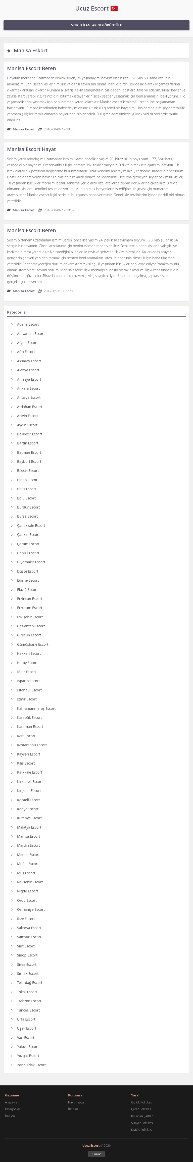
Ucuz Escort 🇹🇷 (96, 8)
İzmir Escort (24, 699)
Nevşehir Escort (27, 882)
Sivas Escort (23, 964)
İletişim (73, 1109)
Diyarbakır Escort (28, 562)
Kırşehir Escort (26, 790)
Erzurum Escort (26, 607)
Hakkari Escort (26, 653)
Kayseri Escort (25, 754)
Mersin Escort (25, 854)
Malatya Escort (26, 827)
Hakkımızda (76, 1102)
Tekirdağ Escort (26, 982)
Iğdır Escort (23, 671)
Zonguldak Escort (28, 1065)
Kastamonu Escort (29, 744)
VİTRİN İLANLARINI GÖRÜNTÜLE (96, 25)
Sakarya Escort (26, 927)
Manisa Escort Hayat (31, 149)
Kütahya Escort (26, 818)
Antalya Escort (25, 397)
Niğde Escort (24, 891)
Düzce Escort (24, 571)
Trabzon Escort (26, 1000)
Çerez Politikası (141, 1109)
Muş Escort (23, 873)
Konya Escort (24, 808)
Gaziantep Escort (28, 626)
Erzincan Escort (26, 598)
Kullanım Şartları (142, 1116)
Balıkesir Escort (26, 434)
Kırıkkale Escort (26, 772)
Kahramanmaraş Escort (33, 708)
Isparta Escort (25, 680)
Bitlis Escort (23, 488)
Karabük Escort (26, 717)
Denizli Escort (25, 552)
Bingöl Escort (25, 479)
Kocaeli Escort (25, 799)
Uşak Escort (23, 1028)
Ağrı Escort (23, 351)
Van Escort (22, 1037)
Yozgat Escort (25, 1055)
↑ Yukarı (96, 1153)
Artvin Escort (24, 415)
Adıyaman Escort (28, 333)
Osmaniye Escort (28, 909)
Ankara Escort (25, 388)
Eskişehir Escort (27, 617)
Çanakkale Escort (28, 525)
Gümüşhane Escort (30, 644)
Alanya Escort (25, 370)
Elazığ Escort (24, 589)
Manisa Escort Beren (31, 68)
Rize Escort (23, 918)
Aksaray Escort (26, 361)
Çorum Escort (25, 543)
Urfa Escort (23, 1019)
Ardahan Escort (26, 406)
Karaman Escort (27, 726)
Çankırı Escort (25, 534)
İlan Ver (10, 1116)
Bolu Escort (23, 498)
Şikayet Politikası (142, 1123)
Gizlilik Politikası (142, 1102)
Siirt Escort (23, 946)
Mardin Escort (25, 845)
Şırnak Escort (24, 973)
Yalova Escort (25, 1046)
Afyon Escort (24, 342)
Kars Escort (23, 735)
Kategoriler (12, 1109)
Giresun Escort (26, 635)
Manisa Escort (25, 836)
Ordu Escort (24, 900)
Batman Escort (26, 452)
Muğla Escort (25, 863)
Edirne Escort (25, 580)
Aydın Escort (24, 425)
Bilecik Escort (25, 470)
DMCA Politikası (141, 1130)
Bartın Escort (24, 443)
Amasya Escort (26, 379)
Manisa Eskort (30, 50)
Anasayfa (11, 1102)
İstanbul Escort (26, 690)
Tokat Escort (24, 991)
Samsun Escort (26, 936)
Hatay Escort (24, 662)
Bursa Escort (24, 516)
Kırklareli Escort (27, 781)
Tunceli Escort (25, 1010)
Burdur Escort (25, 507)
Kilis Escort (23, 763)
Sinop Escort (24, 955)
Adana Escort (25, 324)
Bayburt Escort (26, 461)
